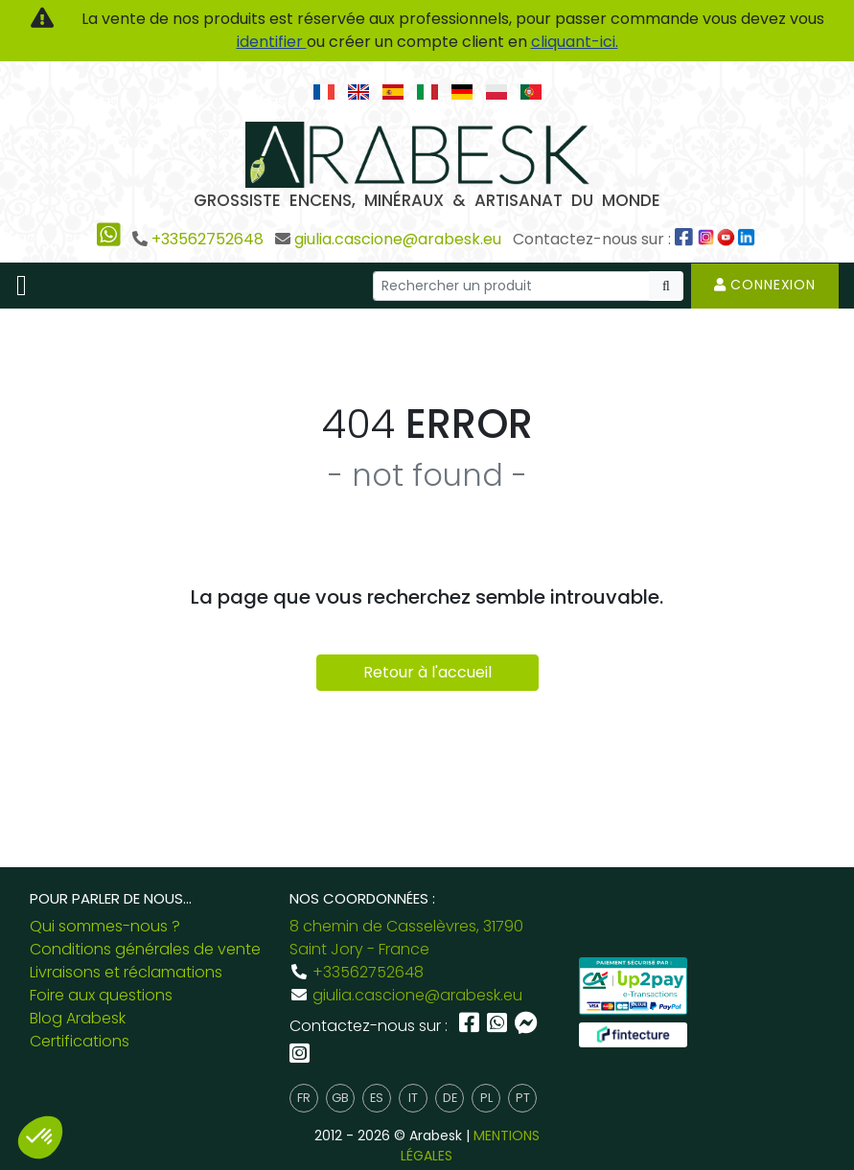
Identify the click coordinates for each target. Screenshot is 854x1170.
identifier (272, 42)
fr (304, 1098)
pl (486, 1098)
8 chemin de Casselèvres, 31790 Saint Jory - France (406, 937)
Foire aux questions (101, 995)
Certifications (79, 1041)
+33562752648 (207, 239)
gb (340, 1098)
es (376, 1098)
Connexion (765, 284)
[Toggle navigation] (21, 285)
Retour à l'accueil (427, 672)
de (450, 1098)
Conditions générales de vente (145, 949)
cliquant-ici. (574, 42)
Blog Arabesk (78, 1018)
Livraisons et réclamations (126, 972)
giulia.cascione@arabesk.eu (397, 239)
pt (523, 1098)
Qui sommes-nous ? (105, 926)
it (413, 1098)
